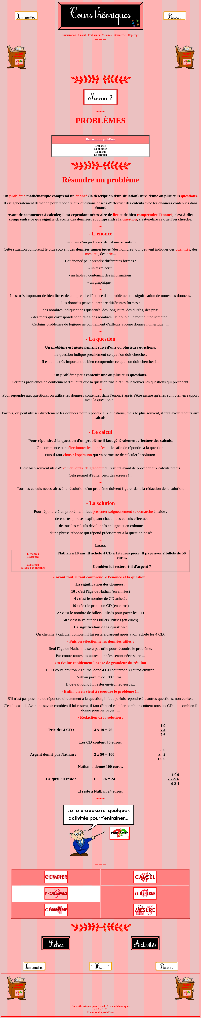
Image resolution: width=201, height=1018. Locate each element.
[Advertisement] (100, 57)
